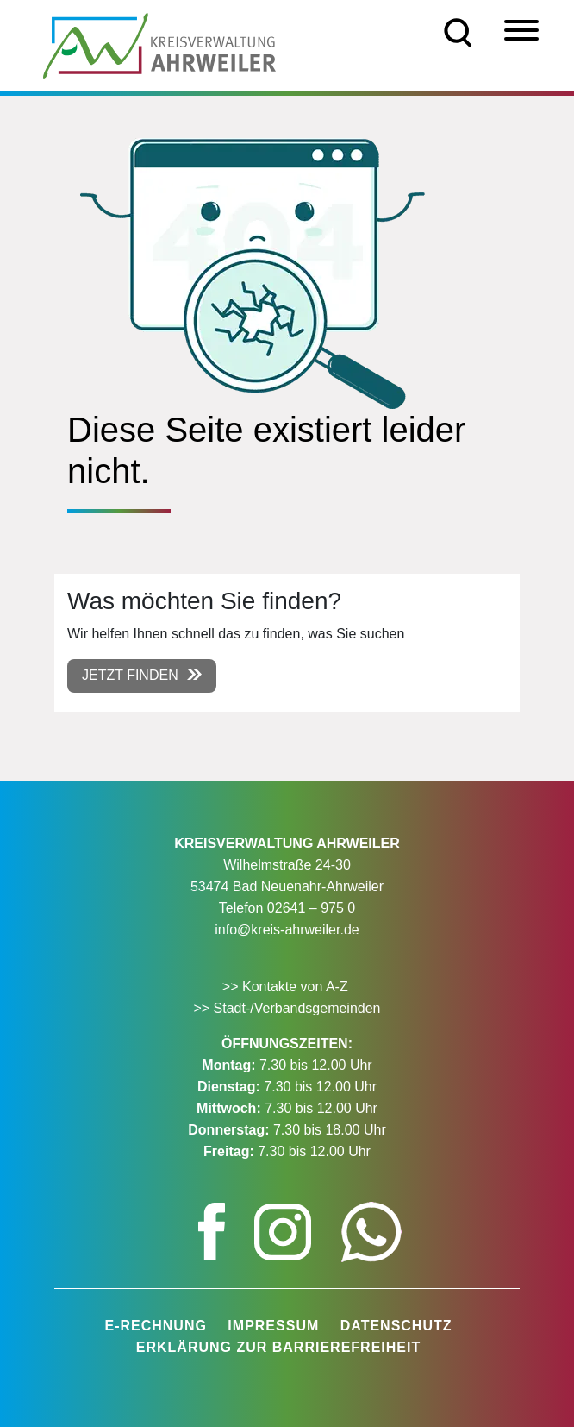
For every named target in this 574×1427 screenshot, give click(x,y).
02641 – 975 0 (311, 908)
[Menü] (521, 30)
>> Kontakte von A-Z (287, 986)
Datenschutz (396, 1325)
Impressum (273, 1325)
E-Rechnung (155, 1325)
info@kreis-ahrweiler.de (287, 929)
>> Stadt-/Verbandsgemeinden (286, 1008)
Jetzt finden (130, 675)
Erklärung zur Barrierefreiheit (278, 1347)
